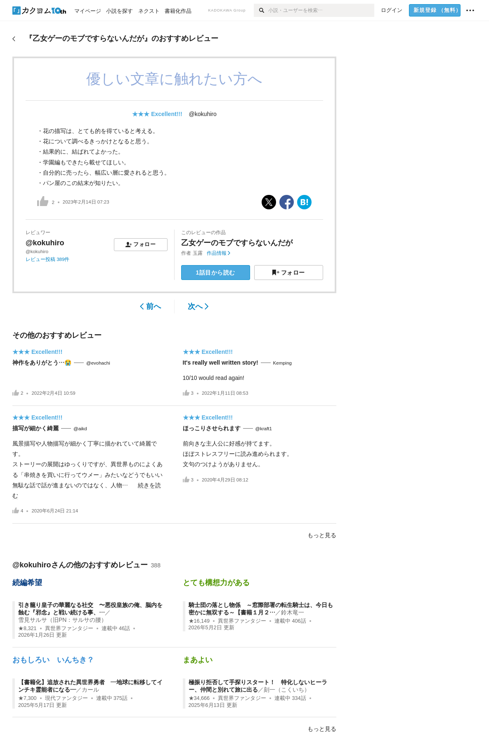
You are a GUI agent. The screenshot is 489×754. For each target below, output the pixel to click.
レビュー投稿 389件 (47, 259)
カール (90, 689)
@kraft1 (263, 428)
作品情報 (218, 253)
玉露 (198, 253)
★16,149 (199, 621)
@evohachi (98, 362)
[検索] (261, 10)
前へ (150, 306)
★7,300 (27, 698)
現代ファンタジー (66, 698)
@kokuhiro (203, 114)
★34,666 (199, 698)
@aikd (80, 428)
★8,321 (27, 628)
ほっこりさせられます (212, 428)
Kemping (282, 362)
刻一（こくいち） (287, 689)
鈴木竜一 (292, 612)
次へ (198, 306)
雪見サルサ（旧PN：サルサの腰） (62, 619)
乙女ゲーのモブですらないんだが (237, 243)
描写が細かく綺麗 (35, 428)
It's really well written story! (220, 362)
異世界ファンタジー (69, 628)
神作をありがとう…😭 (41, 362)
